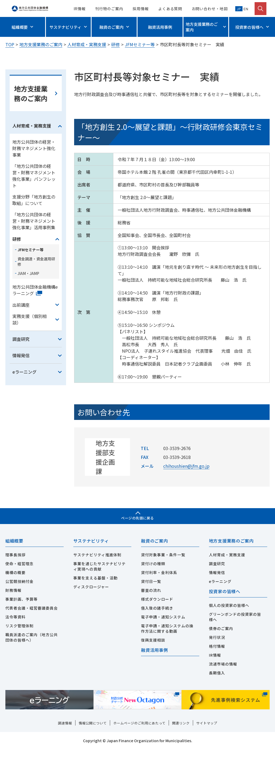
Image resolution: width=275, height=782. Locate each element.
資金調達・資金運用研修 (36, 293)
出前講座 (21, 336)
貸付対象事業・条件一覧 (163, 587)
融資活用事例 (160, 27)
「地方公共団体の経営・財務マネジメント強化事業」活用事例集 (33, 252)
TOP (9, 44)
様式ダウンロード (157, 631)
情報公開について (90, 755)
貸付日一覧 (151, 613)
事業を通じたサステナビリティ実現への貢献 (99, 598)
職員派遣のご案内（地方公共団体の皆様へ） (31, 669)
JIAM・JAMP (28, 304)
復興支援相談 (153, 672)
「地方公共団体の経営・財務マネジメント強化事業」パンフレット (34, 207)
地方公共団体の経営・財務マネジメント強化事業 (33, 179)
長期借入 (217, 705)
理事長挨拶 (15, 587)
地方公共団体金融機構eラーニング (35, 321)
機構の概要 (15, 604)
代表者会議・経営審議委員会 (31, 640)
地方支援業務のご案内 (202, 27)
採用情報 (141, 8)
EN (245, 8)
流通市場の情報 (223, 696)
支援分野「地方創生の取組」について (33, 231)
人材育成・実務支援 (86, 44)
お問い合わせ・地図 (210, 8)
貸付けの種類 (153, 596)
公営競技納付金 (19, 613)
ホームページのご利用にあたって (139, 755)
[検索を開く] (260, 8)
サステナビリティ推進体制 (97, 587)
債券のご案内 (221, 661)
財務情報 (13, 622)
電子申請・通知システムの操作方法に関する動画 (167, 660)
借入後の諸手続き (157, 640)
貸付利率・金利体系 (159, 604)
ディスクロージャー (91, 619)
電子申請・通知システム (163, 649)
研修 (115, 44)
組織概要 (20, 27)
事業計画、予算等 (21, 631)
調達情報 (60, 755)
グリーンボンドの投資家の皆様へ (235, 649)
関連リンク (183, 755)
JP (239, 8)
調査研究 (21, 370)
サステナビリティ (65, 27)
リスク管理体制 (19, 658)
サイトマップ (211, 755)
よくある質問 (170, 8)
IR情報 (80, 8)
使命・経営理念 (19, 596)
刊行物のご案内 (109, 8)
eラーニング (24, 403)
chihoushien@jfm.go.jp (186, 497)
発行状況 (217, 670)
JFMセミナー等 (140, 44)
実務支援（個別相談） (29, 350)
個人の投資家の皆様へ (229, 638)
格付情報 (217, 679)
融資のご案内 (111, 27)
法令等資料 (15, 649)
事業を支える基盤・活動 (95, 610)
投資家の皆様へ (249, 27)
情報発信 (21, 387)
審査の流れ (151, 622)
